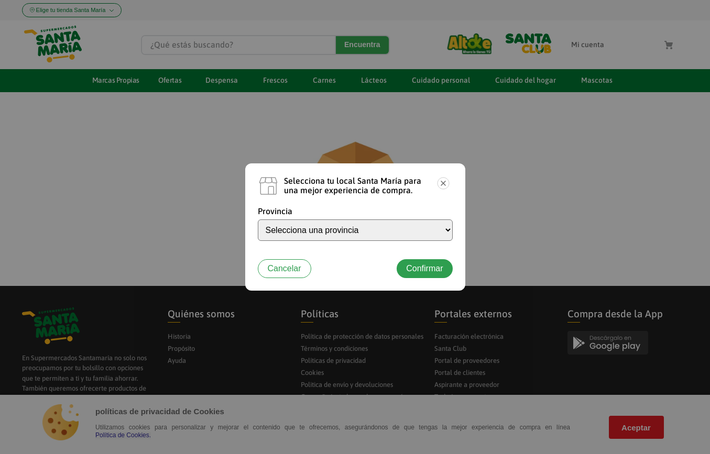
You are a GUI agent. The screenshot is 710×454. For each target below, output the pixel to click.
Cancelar (284, 268)
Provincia (275, 211)
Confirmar (424, 268)
